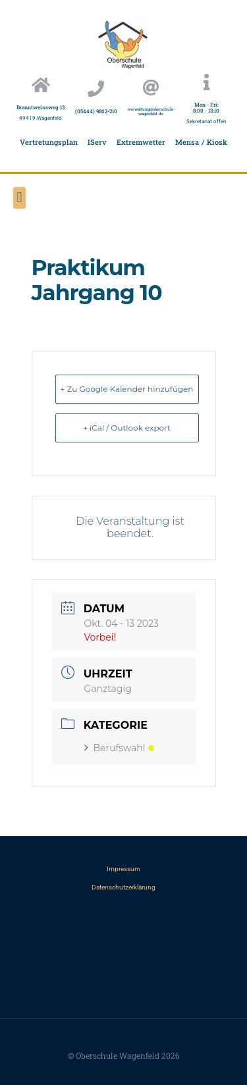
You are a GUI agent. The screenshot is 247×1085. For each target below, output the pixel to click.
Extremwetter (141, 142)
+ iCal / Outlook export (127, 428)
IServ (97, 142)
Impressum (123, 868)
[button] (19, 198)
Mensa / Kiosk (201, 142)
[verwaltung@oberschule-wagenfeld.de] (151, 87)
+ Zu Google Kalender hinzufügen (127, 389)
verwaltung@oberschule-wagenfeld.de (151, 112)
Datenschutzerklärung (123, 887)
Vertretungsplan (49, 142)
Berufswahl (119, 748)
